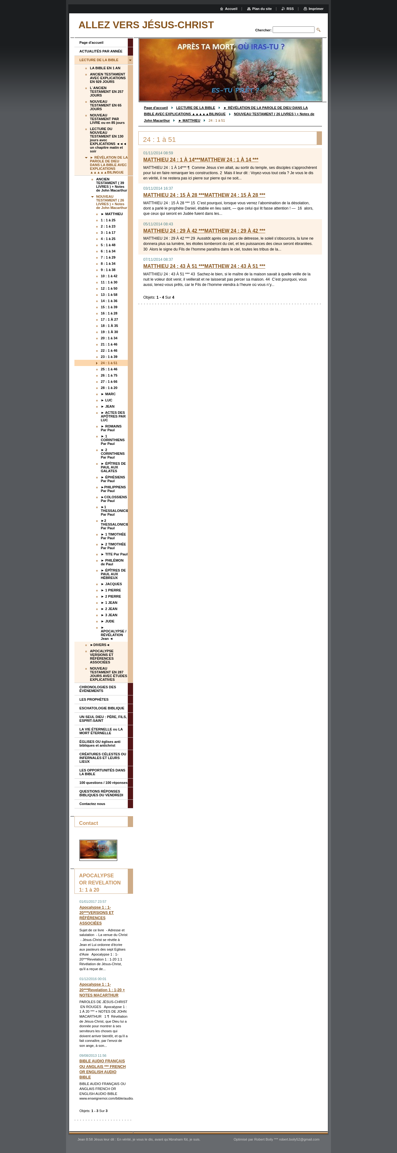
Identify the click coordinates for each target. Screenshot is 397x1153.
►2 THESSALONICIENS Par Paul (114, 524)
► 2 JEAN (109, 609)
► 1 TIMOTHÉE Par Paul (113, 536)
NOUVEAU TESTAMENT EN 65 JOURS (106, 105)
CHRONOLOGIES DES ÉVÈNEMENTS (97, 689)
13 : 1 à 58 (109, 294)
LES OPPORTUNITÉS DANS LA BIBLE (102, 772)
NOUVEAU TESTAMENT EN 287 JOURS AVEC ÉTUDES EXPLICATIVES (108, 674)
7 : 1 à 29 (108, 257)
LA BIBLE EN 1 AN (105, 68)
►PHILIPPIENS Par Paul (113, 489)
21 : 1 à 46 (109, 344)
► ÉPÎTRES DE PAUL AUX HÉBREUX (113, 574)
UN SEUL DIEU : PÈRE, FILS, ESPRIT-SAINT (103, 718)
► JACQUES (111, 584)
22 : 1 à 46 (109, 350)
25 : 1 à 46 (109, 369)
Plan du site (262, 9)
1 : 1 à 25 (108, 220)
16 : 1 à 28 (109, 313)
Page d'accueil (156, 108)
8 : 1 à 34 (108, 263)
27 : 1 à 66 (109, 381)
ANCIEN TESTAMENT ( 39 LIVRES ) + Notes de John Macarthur (111, 184)
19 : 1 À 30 (109, 332)
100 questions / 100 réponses (103, 782)
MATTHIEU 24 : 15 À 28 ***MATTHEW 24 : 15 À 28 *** (204, 195)
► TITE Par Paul (114, 554)
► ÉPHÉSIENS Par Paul (113, 479)
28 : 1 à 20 (109, 388)
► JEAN (107, 406)
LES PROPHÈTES (94, 699)
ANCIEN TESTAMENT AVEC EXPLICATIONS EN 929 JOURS (108, 78)
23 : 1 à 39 (109, 357)
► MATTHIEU (189, 120)
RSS (290, 9)
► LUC (106, 400)
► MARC (108, 394)
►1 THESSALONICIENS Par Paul (114, 510)
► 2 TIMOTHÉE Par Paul (113, 546)
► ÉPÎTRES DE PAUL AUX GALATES (113, 467)
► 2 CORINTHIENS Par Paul (113, 453)
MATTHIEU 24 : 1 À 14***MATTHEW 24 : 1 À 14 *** (200, 159)
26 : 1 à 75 (109, 375)
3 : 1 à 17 (108, 232)
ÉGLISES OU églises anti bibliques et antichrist (99, 743)
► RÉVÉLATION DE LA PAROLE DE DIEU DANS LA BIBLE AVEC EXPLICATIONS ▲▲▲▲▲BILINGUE (109, 165)
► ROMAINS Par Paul (111, 428)
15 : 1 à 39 (109, 307)
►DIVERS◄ (100, 645)
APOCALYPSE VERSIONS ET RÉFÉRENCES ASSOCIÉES (102, 656)
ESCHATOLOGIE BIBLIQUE (101, 708)
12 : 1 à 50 (109, 288)
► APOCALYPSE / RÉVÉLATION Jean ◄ (113, 633)
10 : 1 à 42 (109, 276)
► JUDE (107, 621)
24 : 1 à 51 (109, 363)
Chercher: (263, 30)
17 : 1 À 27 (109, 319)
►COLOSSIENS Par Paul (114, 499)
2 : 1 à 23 (108, 226)
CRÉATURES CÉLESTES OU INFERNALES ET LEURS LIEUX (102, 757)
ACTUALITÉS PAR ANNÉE (101, 51)
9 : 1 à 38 (108, 270)
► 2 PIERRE (111, 596)
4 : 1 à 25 (108, 239)
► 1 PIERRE (111, 590)
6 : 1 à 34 (108, 251)
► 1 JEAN (109, 602)
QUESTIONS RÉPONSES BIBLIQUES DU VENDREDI (101, 793)
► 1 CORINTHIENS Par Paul (113, 439)
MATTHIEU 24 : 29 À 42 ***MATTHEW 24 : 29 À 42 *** (204, 230)
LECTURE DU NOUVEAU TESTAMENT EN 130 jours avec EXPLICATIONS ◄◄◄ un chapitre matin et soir (108, 140)
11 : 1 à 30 (109, 282)
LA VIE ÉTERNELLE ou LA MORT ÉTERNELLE (101, 731)
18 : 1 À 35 (109, 326)
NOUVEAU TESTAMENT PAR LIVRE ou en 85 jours (107, 118)
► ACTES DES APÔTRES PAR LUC (113, 416)
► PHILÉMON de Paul (112, 562)
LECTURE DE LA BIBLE (195, 108)
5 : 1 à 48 (108, 245)
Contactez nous (92, 804)
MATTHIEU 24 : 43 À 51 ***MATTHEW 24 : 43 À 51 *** (204, 266)
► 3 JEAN (109, 615)
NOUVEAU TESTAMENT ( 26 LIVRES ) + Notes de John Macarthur (111, 202)
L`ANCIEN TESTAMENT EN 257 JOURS (106, 91)
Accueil (231, 9)
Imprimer (316, 9)
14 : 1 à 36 (109, 301)
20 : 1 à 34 (109, 338)
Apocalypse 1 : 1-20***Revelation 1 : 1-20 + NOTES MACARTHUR (102, 989)
